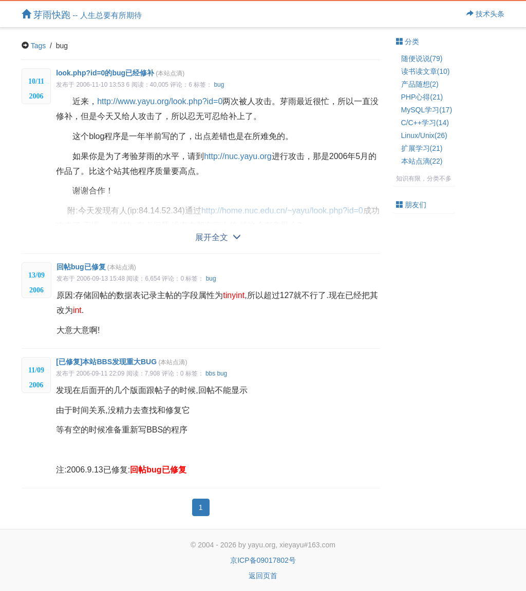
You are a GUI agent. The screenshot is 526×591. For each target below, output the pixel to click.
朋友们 (411, 205)
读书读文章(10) (425, 71)
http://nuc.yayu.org (238, 156)
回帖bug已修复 (96, 267)
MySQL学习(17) (427, 110)
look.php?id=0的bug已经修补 (120, 73)
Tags (38, 46)
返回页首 (263, 576)
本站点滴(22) (422, 161)
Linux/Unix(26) (424, 135)
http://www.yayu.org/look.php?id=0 (159, 101)
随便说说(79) (422, 58)
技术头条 (485, 14)
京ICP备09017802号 (263, 560)
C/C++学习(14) (425, 123)
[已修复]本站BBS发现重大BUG (121, 362)
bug (219, 84)
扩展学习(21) (422, 148)
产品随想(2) (420, 84)
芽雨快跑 (82, 14)
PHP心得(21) (422, 97)
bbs (210, 373)
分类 (408, 41)
